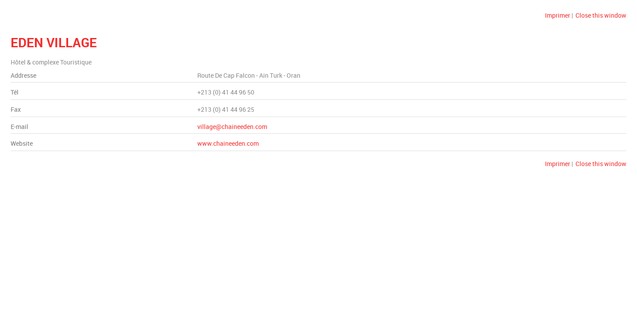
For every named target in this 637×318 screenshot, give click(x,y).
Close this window (601, 15)
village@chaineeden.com (232, 126)
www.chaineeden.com (228, 143)
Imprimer (557, 15)
